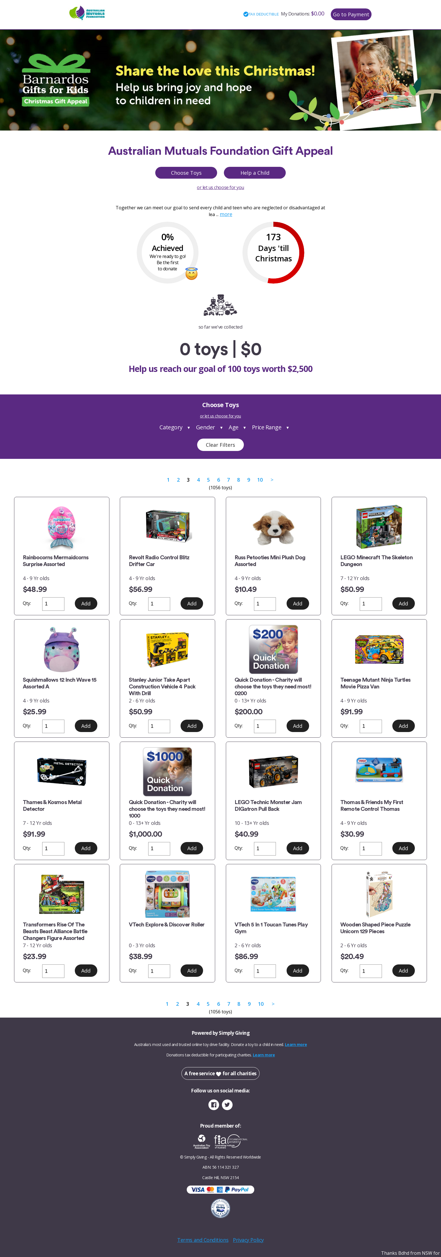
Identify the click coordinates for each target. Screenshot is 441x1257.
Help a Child (254, 172)
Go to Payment (351, 14)
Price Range (267, 427)
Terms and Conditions (202, 1239)
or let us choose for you (220, 187)
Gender (205, 427)
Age (233, 427)
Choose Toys (186, 172)
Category (170, 427)
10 (259, 479)
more (226, 214)
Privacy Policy (248, 1239)
